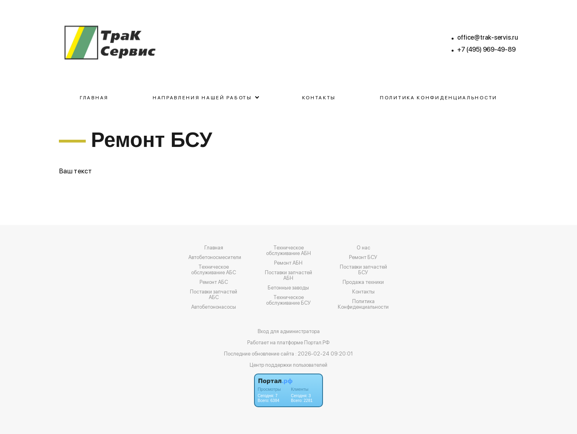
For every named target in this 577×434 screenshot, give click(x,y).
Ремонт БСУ (363, 257)
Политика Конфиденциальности (438, 97)
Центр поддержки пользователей (288, 365)
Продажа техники (363, 282)
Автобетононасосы (213, 307)
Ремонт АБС (214, 282)
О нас (363, 248)
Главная (94, 97)
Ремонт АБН (288, 263)
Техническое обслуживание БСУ (288, 300)
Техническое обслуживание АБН (288, 250)
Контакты (319, 97)
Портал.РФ (317, 343)
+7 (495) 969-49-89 (486, 49)
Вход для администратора (289, 331)
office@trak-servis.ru (487, 37)
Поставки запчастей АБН (288, 275)
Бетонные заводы (288, 288)
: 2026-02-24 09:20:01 (324, 354)
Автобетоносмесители (214, 257)
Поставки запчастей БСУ (363, 269)
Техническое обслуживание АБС (213, 269)
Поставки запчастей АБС (213, 294)
